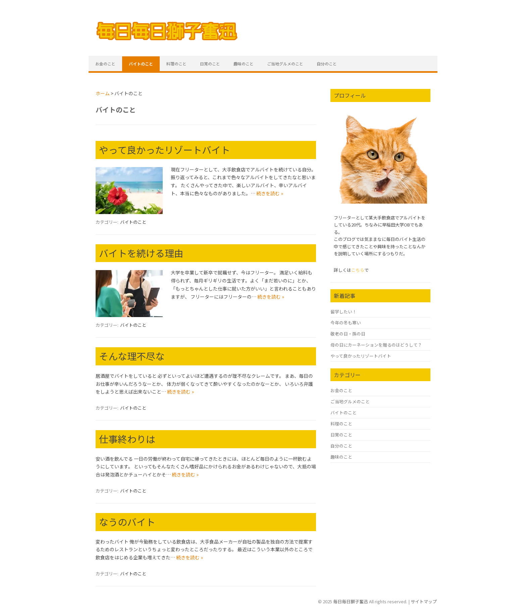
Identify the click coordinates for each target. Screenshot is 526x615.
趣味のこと (243, 63)
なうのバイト (127, 521)
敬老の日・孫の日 (347, 333)
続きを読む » (269, 193)
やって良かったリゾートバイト (164, 149)
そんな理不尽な (132, 356)
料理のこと (176, 63)
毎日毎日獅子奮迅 (350, 601)
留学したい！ (343, 311)
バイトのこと (141, 63)
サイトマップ (424, 601)
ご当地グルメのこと (285, 63)
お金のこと (105, 63)
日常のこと (210, 63)
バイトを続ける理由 (141, 253)
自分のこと (327, 63)
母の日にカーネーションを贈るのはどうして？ (376, 345)
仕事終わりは (127, 439)
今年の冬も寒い (345, 322)
